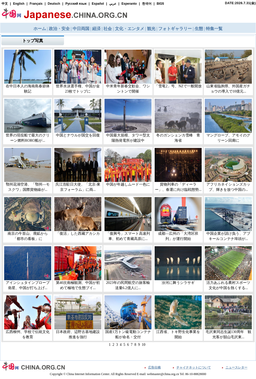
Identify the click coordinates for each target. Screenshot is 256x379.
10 (144, 345)
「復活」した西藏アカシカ (78, 234)
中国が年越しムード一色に (128, 184)
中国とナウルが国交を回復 (78, 135)
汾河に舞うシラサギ (178, 283)
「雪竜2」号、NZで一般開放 (178, 86)
